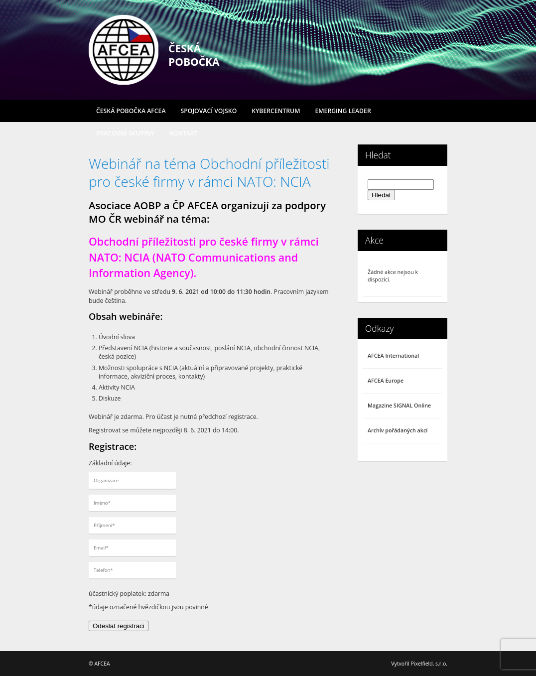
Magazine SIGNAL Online (399, 405)
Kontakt (183, 133)
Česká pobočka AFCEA (131, 111)
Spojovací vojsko (209, 111)
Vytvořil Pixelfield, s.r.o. (419, 663)
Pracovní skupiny (125, 133)
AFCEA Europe (385, 380)
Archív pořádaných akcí (397, 430)
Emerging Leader (343, 111)
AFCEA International (393, 355)
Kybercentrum (276, 111)
